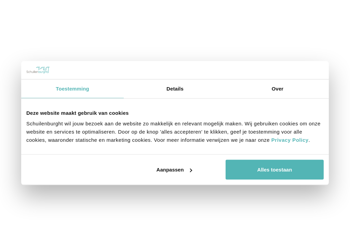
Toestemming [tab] (72, 88)
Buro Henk (334, 135)
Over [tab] (278, 88)
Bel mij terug (307, 21)
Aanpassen (174, 170)
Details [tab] (175, 88)
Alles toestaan (274, 170)
